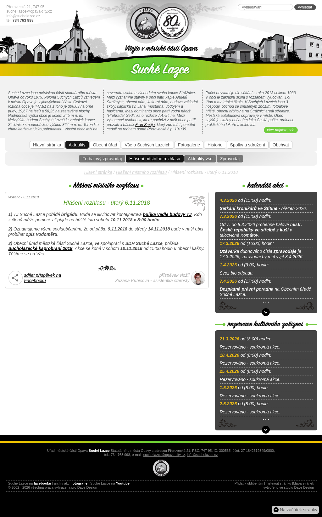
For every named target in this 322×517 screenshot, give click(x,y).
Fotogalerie (189, 144)
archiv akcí (70, 483)
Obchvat (281, 144)
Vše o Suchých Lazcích (147, 144)
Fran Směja (145, 124)
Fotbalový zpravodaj (102, 158)
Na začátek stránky (298, 509)
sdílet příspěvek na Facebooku (42, 278)
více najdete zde (280, 130)
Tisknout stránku (278, 483)
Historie (215, 144)
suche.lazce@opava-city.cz (29, 11)
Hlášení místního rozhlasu (154, 158)
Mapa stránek (303, 483)
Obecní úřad (105, 144)
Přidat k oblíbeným (249, 483)
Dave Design (304, 487)
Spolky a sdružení (247, 144)
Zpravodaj (230, 158)
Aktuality (77, 144)
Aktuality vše (200, 158)
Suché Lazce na (29, 483)
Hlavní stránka (47, 144)
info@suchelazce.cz (23, 16)
